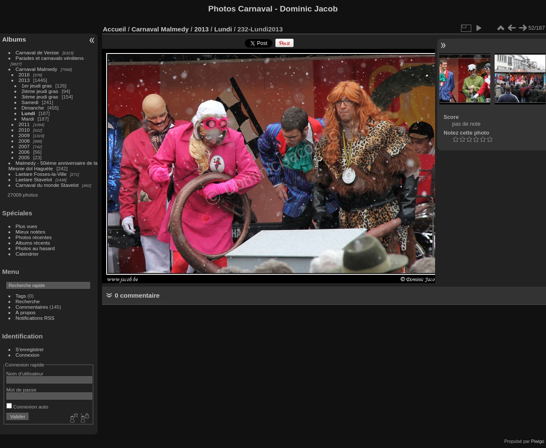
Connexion (28, 355)
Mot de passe (21, 389)
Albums (14, 39)
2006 (24, 152)
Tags (21, 296)
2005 (24, 157)
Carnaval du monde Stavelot (47, 185)
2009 (24, 135)
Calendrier (27, 253)
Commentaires (32, 307)
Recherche (28, 301)
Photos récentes (34, 237)
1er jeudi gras (37, 85)
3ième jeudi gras (40, 96)
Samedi (30, 102)
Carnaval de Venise (37, 52)
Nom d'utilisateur (24, 373)
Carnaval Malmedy (36, 69)
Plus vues (26, 226)
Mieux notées (30, 231)
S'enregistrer (30, 349)
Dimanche (33, 107)
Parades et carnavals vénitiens (50, 58)
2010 (24, 129)
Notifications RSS (35, 318)
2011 (24, 124)
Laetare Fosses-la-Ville (41, 174)
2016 (24, 74)
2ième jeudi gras (40, 91)
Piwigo (537, 441)
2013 (24, 80)
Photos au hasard (35, 248)
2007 (24, 146)
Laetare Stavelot (34, 179)
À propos (26, 312)
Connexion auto (27, 406)
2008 (24, 141)
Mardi (28, 118)
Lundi (28, 113)
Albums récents (33, 242)
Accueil (114, 29)
